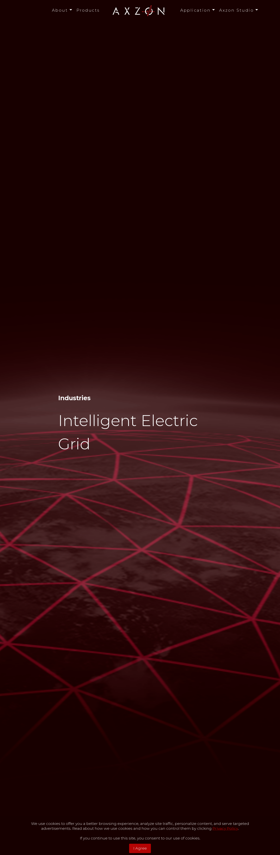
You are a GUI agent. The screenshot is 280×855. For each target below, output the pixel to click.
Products (88, 10)
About (60, 10)
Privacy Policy (225, 837)
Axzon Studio (236, 10)
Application (195, 10)
